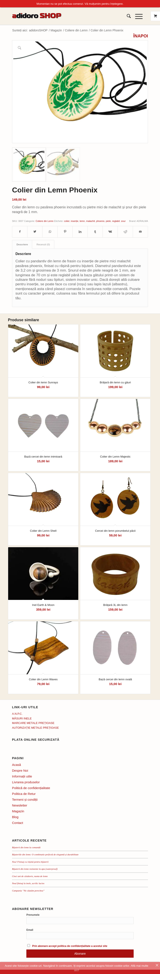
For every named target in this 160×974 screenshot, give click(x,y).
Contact (17, 822)
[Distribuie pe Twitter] (34, 231)
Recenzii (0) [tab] (43, 243)
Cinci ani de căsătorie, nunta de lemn (30, 875)
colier (66, 220)
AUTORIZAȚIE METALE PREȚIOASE (35, 726)
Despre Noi (20, 770)
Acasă (16, 764)
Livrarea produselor (26, 781)
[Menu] (137, 15)
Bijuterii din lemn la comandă (26, 846)
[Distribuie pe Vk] (110, 231)
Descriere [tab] (22, 243)
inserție (74, 220)
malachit (90, 220)
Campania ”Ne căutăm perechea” (28, 890)
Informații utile (22, 775)
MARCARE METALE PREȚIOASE (33, 722)
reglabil (116, 220)
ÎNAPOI (140, 35)
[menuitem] (126, 15)
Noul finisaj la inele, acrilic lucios (28, 882)
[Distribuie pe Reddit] (125, 231)
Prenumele (32, 914)
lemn (82, 220)
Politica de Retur (24, 793)
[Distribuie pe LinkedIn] (80, 231)
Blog (15, 816)
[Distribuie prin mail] (140, 231)
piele (108, 220)
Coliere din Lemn (44, 220)
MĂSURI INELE (22, 717)
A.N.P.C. (17, 713)
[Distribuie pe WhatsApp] (49, 231)
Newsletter (19, 805)
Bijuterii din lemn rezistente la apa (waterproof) (34, 868)
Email (29, 929)
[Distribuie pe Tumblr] (95, 231)
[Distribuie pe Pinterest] (65, 231)
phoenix (100, 220)
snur (123, 220)
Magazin (18, 810)
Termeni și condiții (25, 799)
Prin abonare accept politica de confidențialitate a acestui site (69, 945)
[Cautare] (126, 15)
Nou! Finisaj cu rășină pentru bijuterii (30, 861)
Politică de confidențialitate (31, 787)
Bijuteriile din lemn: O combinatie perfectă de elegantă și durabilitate (45, 854)
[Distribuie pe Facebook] (19, 231)
